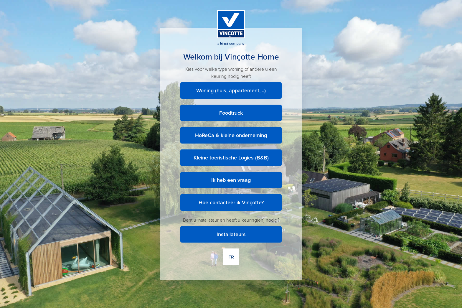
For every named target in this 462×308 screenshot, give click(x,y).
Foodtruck (231, 113)
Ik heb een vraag (231, 180)
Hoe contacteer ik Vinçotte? (231, 202)
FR (231, 256)
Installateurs (231, 234)
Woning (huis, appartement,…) (231, 90)
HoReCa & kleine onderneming (231, 135)
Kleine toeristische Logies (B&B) (231, 157)
